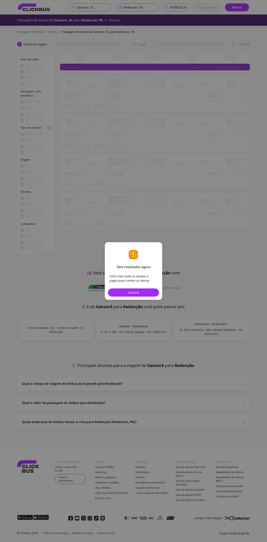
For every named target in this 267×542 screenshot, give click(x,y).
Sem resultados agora (133, 267)
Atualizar (133, 292)
